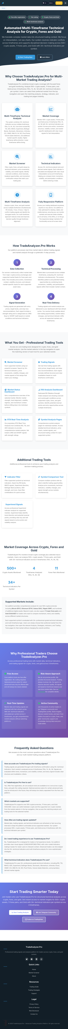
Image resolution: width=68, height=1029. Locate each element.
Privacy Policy (34, 1004)
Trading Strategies (34, 990)
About (34, 976)
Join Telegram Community (46, 912)
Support (33, 993)
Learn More (45, 57)
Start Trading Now (25, 57)
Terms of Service (34, 1007)
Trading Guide (34, 987)
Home (34, 969)
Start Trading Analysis (20, 912)
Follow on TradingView (34, 919)
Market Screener (34, 973)
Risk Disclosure (34, 1011)
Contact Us (34, 1014)
